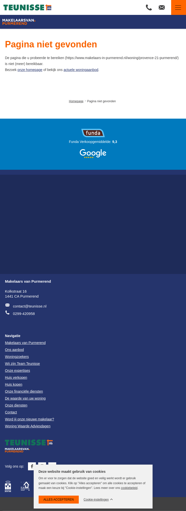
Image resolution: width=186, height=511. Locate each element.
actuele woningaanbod (81, 70)
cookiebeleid (129, 488)
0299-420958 (24, 313)
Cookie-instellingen (96, 499)
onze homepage (30, 70)
